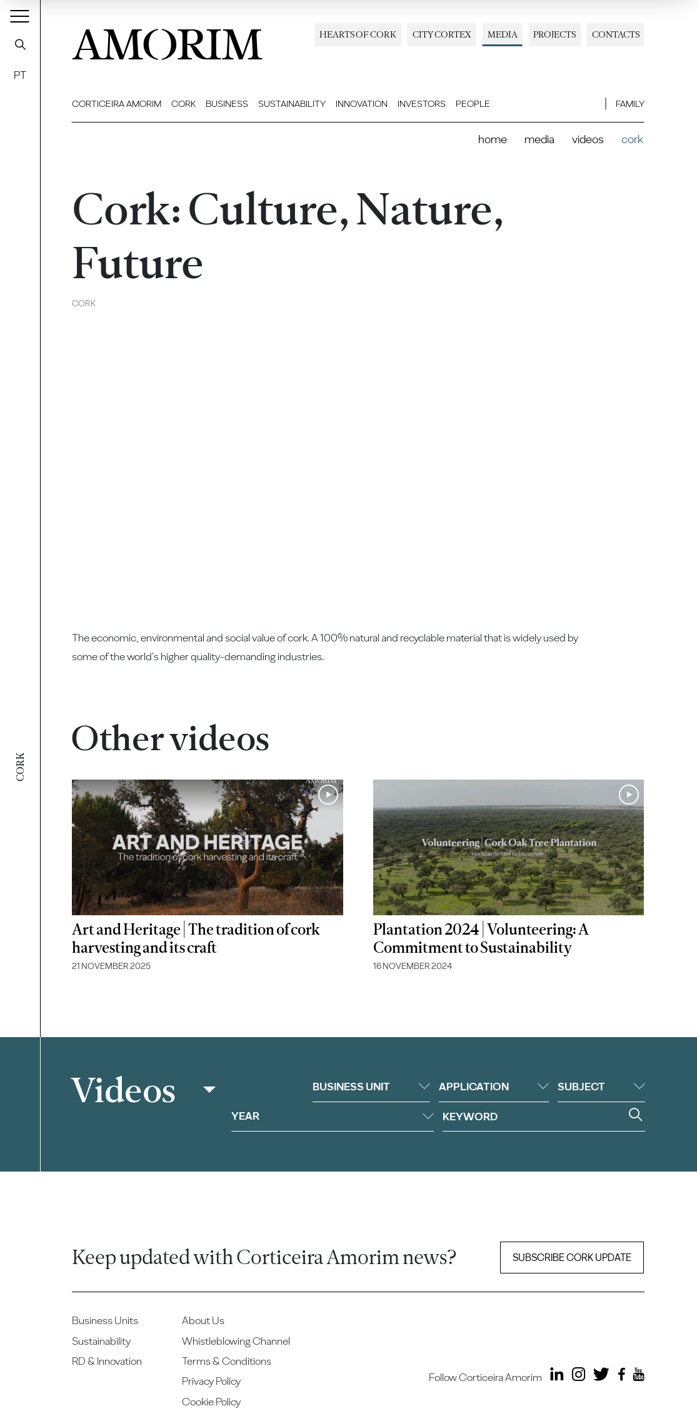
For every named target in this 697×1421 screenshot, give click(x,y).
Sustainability (292, 103)
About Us (203, 1320)
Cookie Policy (211, 1401)
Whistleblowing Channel (236, 1340)
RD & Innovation (107, 1360)
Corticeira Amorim (116, 103)
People (473, 103)
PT (20, 74)
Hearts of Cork (357, 34)
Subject (601, 1086)
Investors (422, 103)
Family (630, 103)
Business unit (371, 1086)
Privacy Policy (211, 1380)
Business (227, 103)
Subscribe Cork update (572, 1257)
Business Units (105, 1320)
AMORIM (167, 40)
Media (503, 34)
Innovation (362, 103)
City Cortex (442, 34)
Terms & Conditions (226, 1360)
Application (494, 1086)
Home (492, 139)
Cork (183, 103)
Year (332, 1115)
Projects (554, 34)
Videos (588, 139)
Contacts (615, 34)
